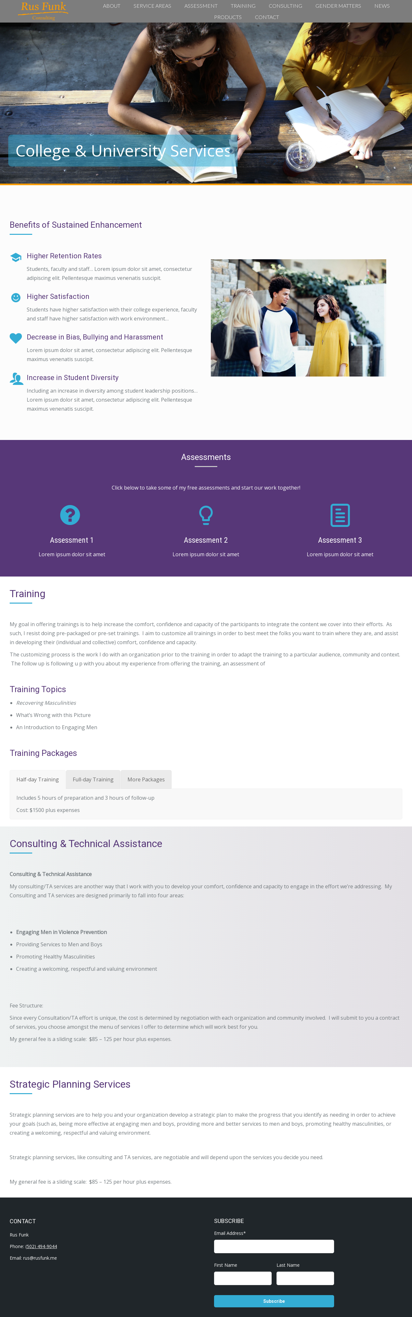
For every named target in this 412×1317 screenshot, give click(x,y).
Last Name (288, 1265)
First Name (225, 1265)
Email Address (230, 1233)
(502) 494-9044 (41, 1246)
